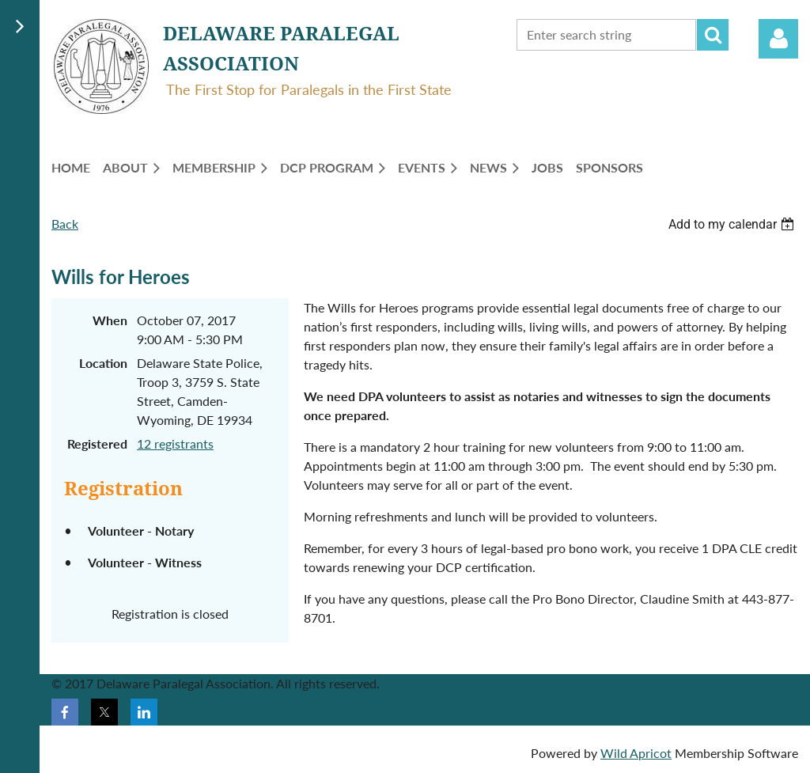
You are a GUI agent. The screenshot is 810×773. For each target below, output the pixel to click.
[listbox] (733, 224)
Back (64, 223)
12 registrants (175, 443)
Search (713, 35)
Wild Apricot (636, 752)
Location (103, 362)
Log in (778, 39)
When (110, 320)
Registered (97, 443)
